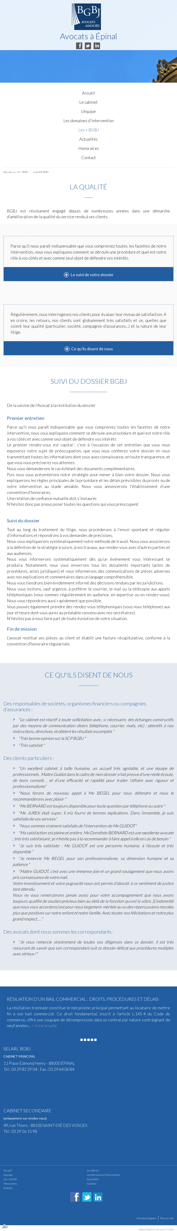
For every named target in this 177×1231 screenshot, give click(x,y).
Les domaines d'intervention (88, 120)
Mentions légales (146, 1218)
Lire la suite (46, 1025)
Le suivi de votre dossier (92, 274)
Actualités (88, 139)
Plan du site (167, 1218)
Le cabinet (88, 102)
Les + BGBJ (88, 129)
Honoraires (88, 148)
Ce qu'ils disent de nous (92, 348)
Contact (88, 157)
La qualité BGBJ (41, 171)
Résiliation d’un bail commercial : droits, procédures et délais (83, 999)
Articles (7, 1188)
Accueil (88, 92)
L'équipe (88, 111)
